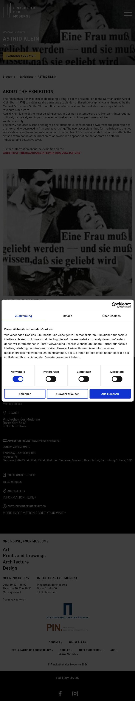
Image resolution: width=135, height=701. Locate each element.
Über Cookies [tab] (111, 315)
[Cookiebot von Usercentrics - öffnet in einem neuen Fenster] (114, 305)
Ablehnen (24, 393)
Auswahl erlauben (67, 393)
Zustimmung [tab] (23, 315)
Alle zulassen (110, 393)
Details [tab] (67, 315)
